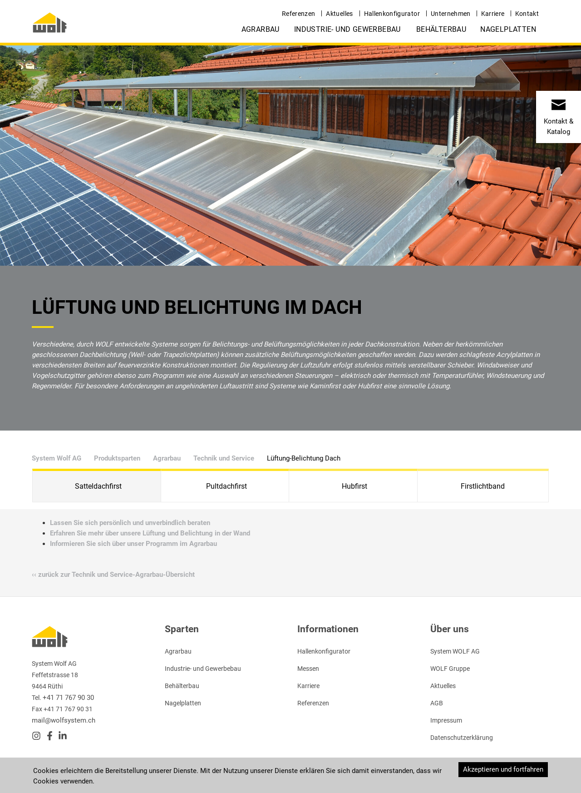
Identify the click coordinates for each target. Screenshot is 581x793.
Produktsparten (117, 458)
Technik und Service (223, 458)
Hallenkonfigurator (392, 13)
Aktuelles (339, 13)
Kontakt (527, 13)
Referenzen (298, 13)
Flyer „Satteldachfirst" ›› (333, 668)
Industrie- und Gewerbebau (347, 29)
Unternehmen (451, 13)
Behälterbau (441, 29)
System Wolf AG (56, 458)
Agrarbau (260, 29)
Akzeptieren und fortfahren (503, 769)
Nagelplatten (508, 29)
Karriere (493, 13)
